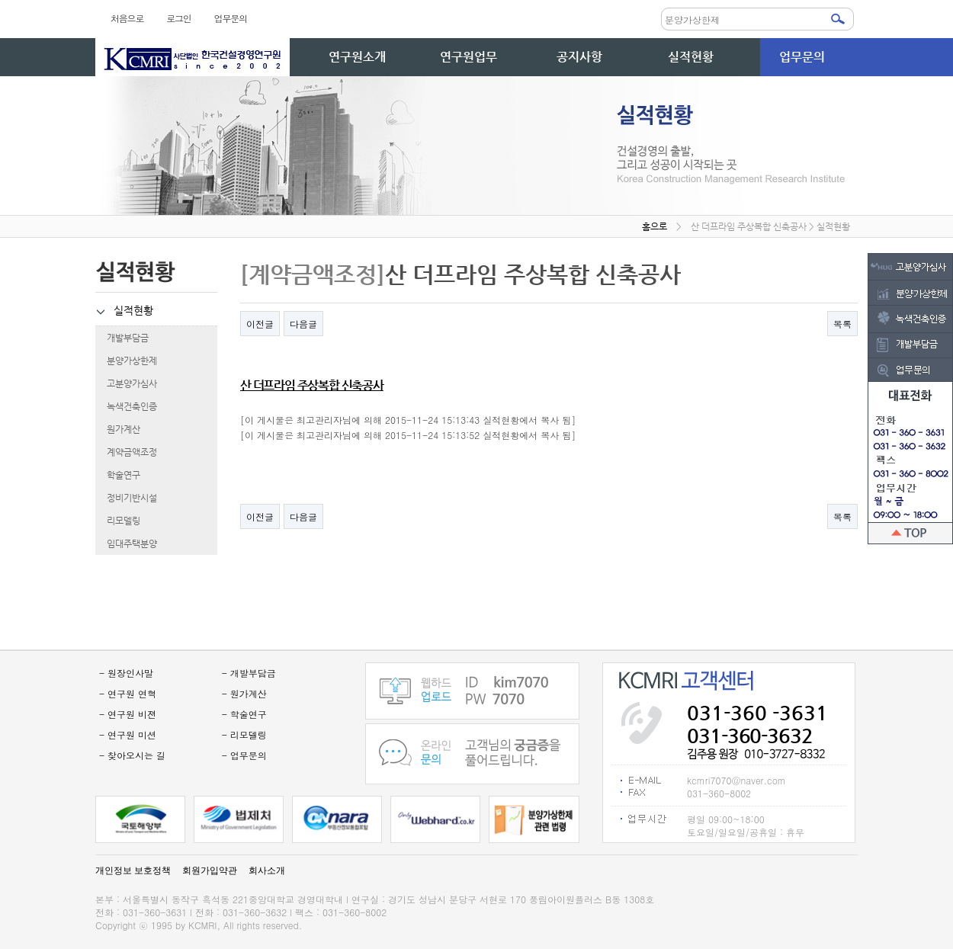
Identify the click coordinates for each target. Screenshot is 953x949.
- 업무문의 (244, 755)
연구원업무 (468, 57)
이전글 (260, 323)
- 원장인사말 (126, 672)
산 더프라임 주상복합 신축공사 (311, 385)
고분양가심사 (126, 383)
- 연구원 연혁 (127, 693)
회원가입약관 (209, 870)
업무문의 (230, 17)
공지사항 (579, 57)
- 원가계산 (244, 693)
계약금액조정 (126, 452)
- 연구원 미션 (127, 734)
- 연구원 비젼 (127, 713)
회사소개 (267, 870)
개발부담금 (122, 337)
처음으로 (127, 17)
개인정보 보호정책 (133, 870)
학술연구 (117, 475)
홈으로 (654, 226)
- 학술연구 (244, 713)
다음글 (303, 323)
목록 (842, 323)
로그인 (178, 17)
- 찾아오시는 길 (132, 755)
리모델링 (117, 520)
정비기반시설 (126, 497)
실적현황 (691, 57)
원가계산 (117, 429)
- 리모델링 (244, 734)
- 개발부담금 (249, 672)
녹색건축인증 (126, 406)
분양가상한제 (126, 360)
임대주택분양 (126, 543)
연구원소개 (357, 57)
